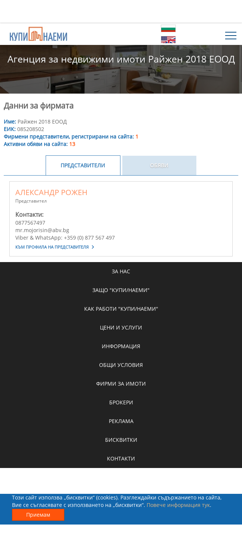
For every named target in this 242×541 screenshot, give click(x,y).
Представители (83, 165)
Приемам (38, 514)
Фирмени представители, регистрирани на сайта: (71, 136)
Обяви (159, 165)
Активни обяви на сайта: (39, 144)
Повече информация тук (178, 504)
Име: (10, 121)
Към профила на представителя (54, 247)
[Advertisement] (121, 11)
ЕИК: (10, 129)
